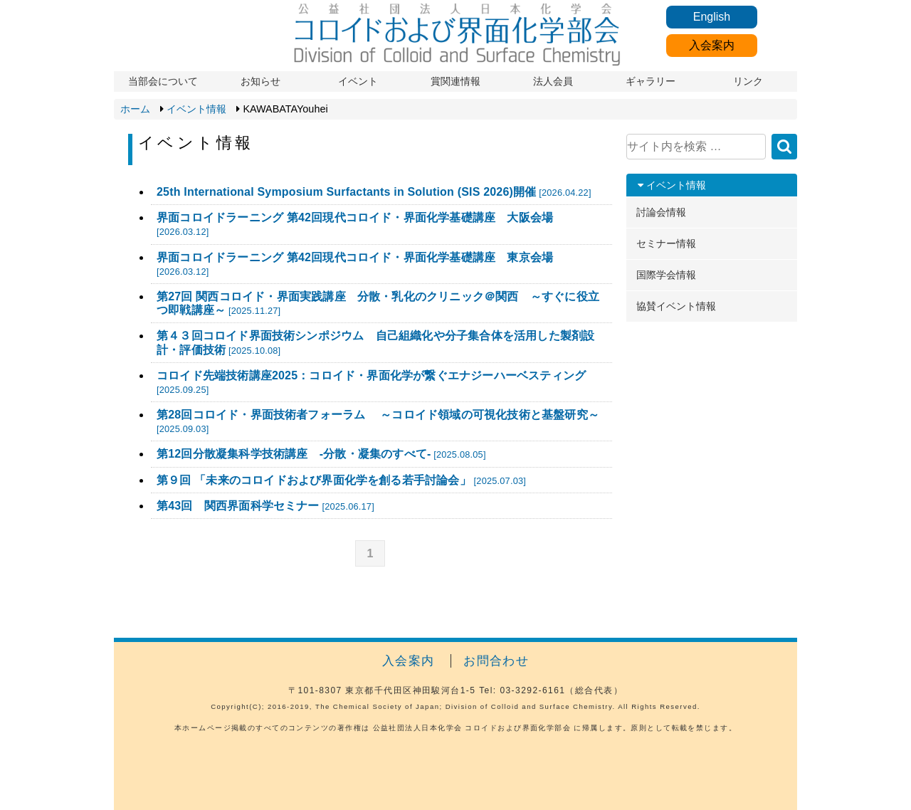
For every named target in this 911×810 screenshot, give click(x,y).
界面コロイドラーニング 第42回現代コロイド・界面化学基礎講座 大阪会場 (355, 224)
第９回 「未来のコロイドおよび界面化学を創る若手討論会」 (341, 480)
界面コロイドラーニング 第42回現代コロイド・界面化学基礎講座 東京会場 (355, 264)
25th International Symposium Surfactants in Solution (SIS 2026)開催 (374, 192)
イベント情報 (196, 109)
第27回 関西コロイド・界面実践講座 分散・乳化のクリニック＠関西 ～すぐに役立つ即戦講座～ (378, 303)
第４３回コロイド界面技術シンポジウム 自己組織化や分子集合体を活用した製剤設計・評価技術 (375, 342)
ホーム (135, 109)
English (711, 17)
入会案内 (711, 45)
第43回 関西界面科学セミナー (265, 506)
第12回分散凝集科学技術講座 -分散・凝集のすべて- (321, 454)
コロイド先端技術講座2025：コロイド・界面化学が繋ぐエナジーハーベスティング (371, 382)
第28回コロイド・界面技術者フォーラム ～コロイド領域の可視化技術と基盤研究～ (378, 421)
